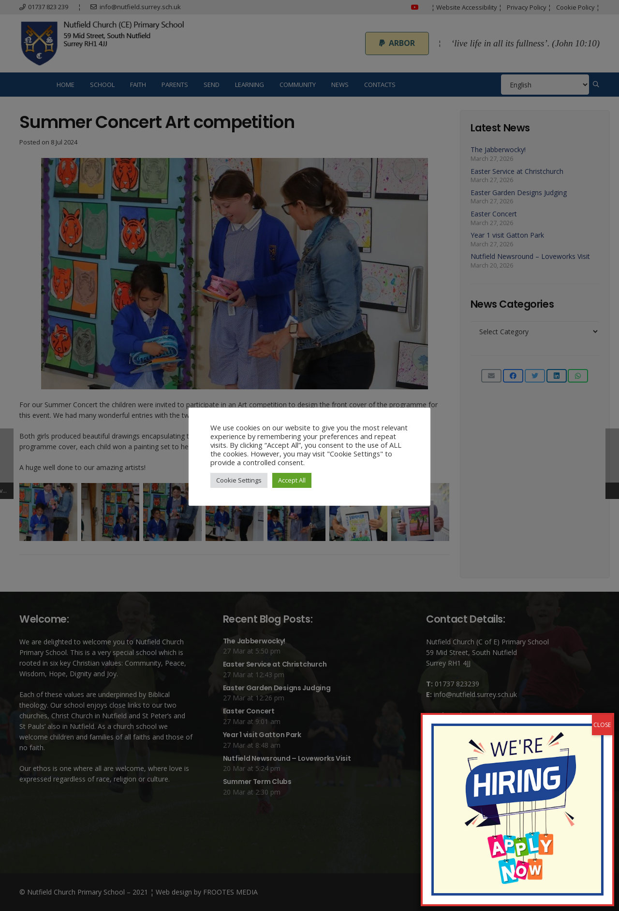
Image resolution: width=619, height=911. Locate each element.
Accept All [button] (292, 480)
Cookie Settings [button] (239, 480)
